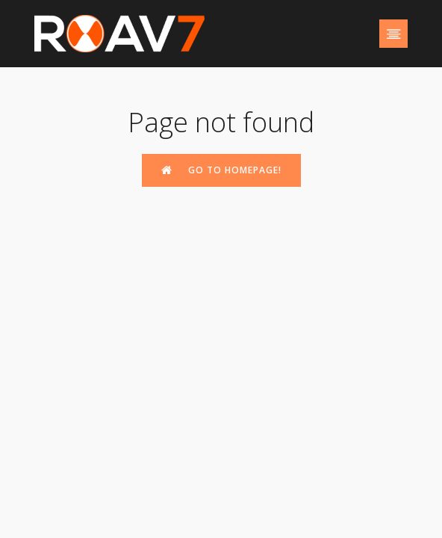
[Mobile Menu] (393, 33)
